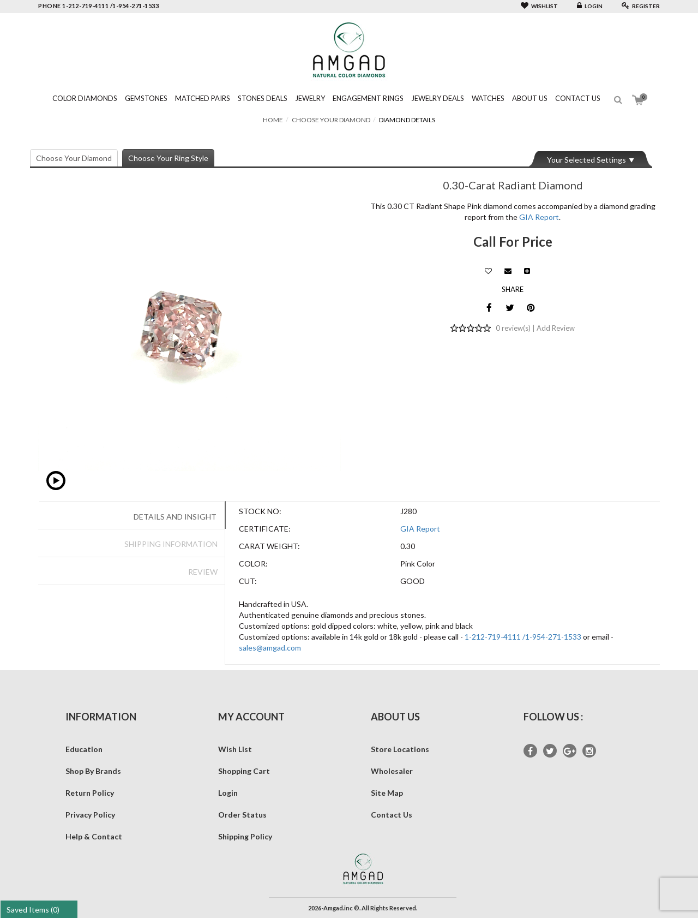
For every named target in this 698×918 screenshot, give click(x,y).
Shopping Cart (244, 771)
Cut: (248, 581)
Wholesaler (392, 771)
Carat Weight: (269, 546)
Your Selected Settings (586, 159)
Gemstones (146, 98)
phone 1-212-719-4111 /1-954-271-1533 (98, 5)
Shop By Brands (93, 771)
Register (641, 6)
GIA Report (539, 217)
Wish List (235, 749)
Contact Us (577, 98)
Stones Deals (262, 98)
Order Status (242, 814)
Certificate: (265, 528)
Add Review (556, 328)
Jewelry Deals (437, 98)
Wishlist (539, 6)
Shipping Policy (245, 836)
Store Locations (400, 749)
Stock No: (260, 511)
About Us (529, 98)
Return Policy (89, 792)
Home (273, 120)
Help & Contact (93, 836)
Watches (488, 98)
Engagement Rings (368, 98)
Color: (253, 563)
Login (590, 6)
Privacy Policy (90, 814)
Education (84, 749)
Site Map (387, 792)
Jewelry (310, 98)
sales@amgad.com (270, 647)
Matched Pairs (202, 98)
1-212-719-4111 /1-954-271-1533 (523, 636)
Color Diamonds (84, 98)
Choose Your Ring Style (168, 158)
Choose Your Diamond (331, 120)
